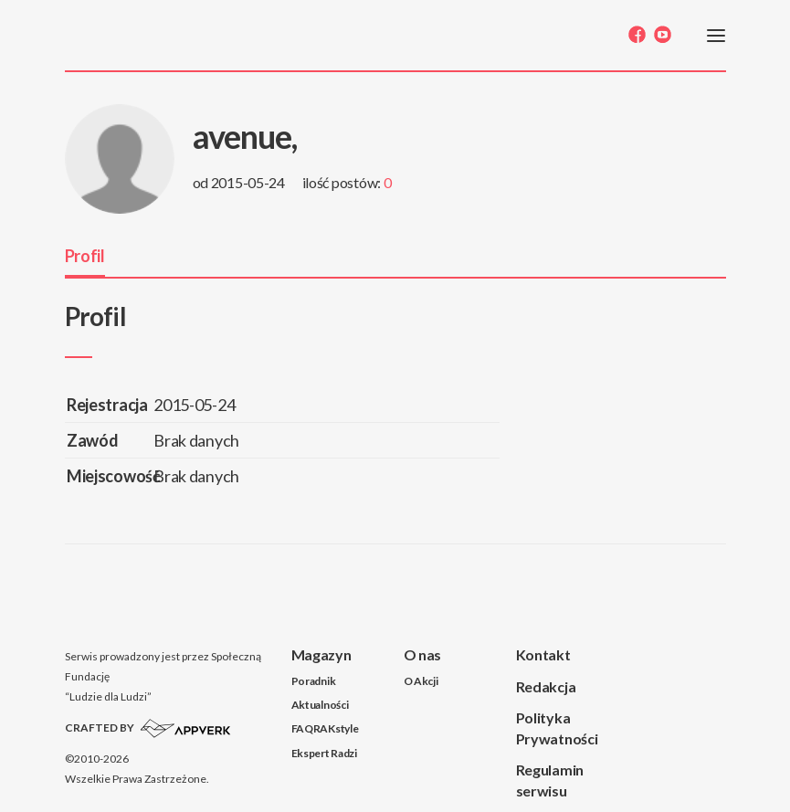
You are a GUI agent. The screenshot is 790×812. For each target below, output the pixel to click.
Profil (85, 256)
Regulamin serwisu (550, 780)
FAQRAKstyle (325, 728)
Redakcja (546, 686)
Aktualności (320, 705)
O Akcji (421, 681)
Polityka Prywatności (557, 728)
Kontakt (543, 654)
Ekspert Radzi (324, 753)
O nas (423, 654)
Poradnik (313, 681)
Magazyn (321, 654)
